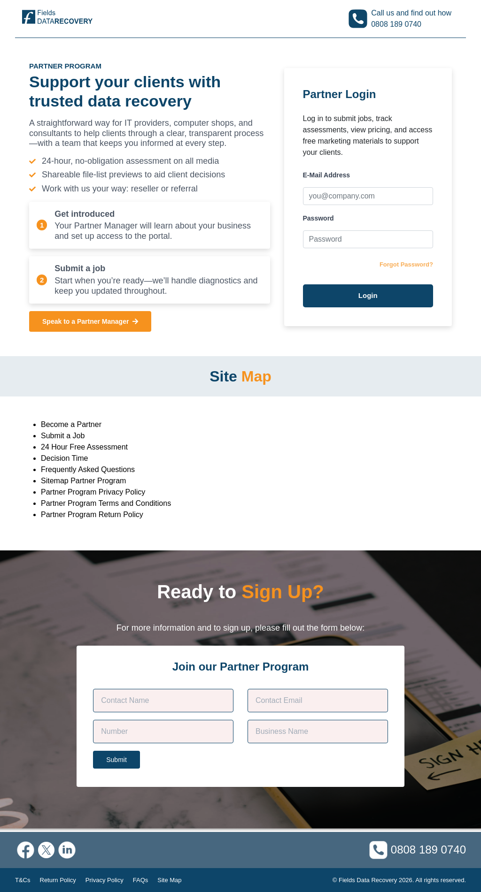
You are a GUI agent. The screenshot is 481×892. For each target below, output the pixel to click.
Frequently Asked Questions (88, 469)
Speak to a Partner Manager (90, 321)
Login (368, 295)
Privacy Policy (104, 880)
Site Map (169, 880)
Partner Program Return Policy (92, 514)
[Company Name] (318, 731)
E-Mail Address (326, 175)
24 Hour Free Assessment (84, 447)
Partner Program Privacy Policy (93, 492)
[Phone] (163, 731)
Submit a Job (63, 436)
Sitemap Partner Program (83, 481)
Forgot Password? (406, 264)
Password (318, 218)
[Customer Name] (163, 700)
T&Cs (23, 880)
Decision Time (64, 458)
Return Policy (58, 880)
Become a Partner (71, 424)
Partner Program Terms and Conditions (106, 503)
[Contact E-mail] (318, 700)
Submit (116, 759)
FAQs (140, 880)
